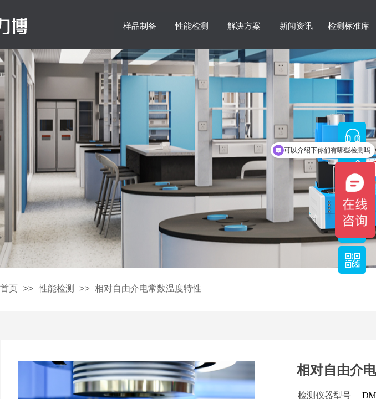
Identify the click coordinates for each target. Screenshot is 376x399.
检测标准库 (348, 26)
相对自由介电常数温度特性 (148, 288)
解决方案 (244, 26)
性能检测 (192, 26)
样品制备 (139, 26)
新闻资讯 (296, 26)
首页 (9, 288)
